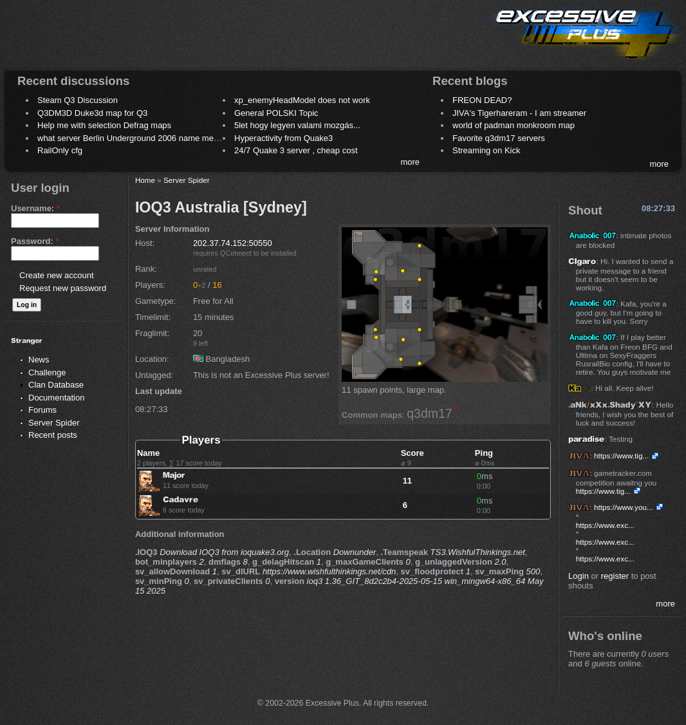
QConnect (236, 253)
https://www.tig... (621, 455)
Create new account (56, 275)
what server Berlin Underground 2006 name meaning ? (139, 138)
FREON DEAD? (482, 100)
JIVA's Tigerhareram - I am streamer (519, 113)
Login (578, 576)
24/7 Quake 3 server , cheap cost (296, 150)
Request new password (62, 288)
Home (145, 180)
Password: (35, 241)
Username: (35, 208)
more (410, 162)
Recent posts (52, 435)
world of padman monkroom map (513, 125)
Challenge (47, 372)
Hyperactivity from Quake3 (283, 138)
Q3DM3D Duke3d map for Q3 (92, 113)
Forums (42, 410)
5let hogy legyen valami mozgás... (297, 125)
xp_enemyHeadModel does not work (302, 100)
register (615, 576)
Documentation (56, 397)
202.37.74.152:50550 (232, 243)
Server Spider (53, 423)
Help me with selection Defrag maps (104, 125)
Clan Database (56, 385)
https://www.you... (623, 507)
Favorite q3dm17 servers (498, 138)
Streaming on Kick (486, 150)
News (39, 359)
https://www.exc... (605, 525)
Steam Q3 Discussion (77, 100)
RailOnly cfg (59, 150)
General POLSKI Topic (276, 113)
